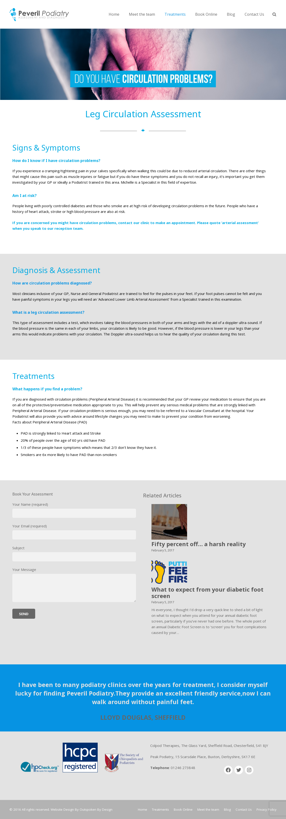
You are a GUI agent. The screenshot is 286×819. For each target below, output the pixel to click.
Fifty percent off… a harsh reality (198, 544)
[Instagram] (249, 770)
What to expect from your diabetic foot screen (207, 592)
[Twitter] (238, 770)
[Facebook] (228, 770)
